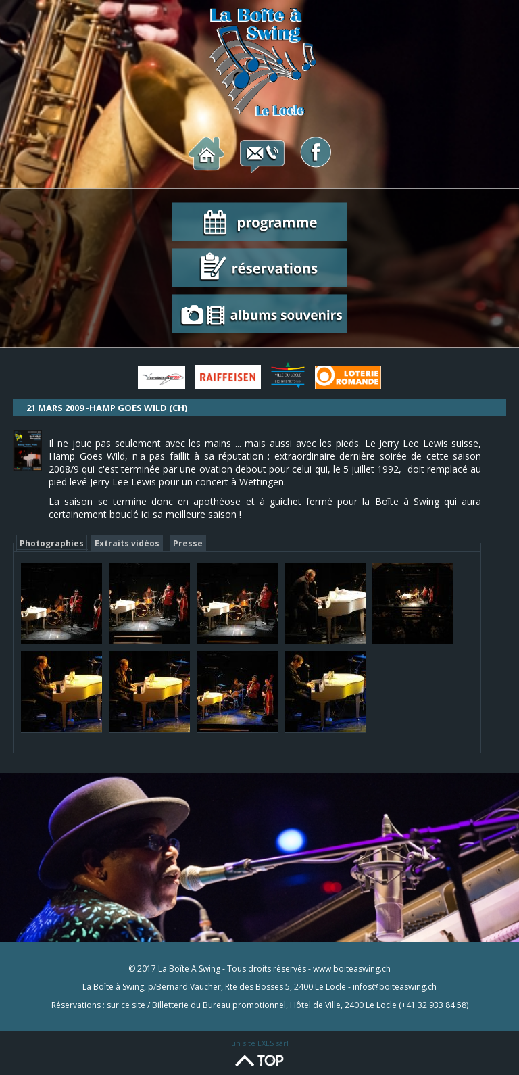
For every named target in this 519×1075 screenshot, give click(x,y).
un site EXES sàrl (260, 1043)
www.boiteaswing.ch (352, 968)
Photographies (52, 543)
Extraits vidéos (127, 543)
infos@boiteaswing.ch (395, 987)
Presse (188, 543)
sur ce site (126, 1005)
